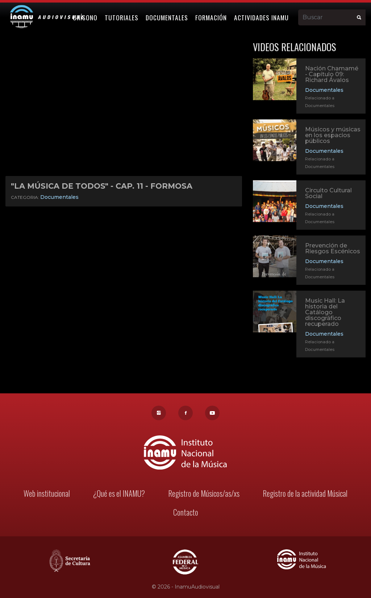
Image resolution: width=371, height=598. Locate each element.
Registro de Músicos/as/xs (203, 494)
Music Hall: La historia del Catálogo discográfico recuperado (325, 313)
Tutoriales (122, 17)
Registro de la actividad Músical (304, 494)
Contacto (185, 513)
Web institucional (48, 494)
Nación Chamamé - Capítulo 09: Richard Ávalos (331, 74)
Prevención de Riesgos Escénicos (332, 248)
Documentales (167, 17)
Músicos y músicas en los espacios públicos (332, 135)
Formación (211, 17)
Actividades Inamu (261, 17)
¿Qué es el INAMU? (119, 494)
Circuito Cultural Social (328, 193)
